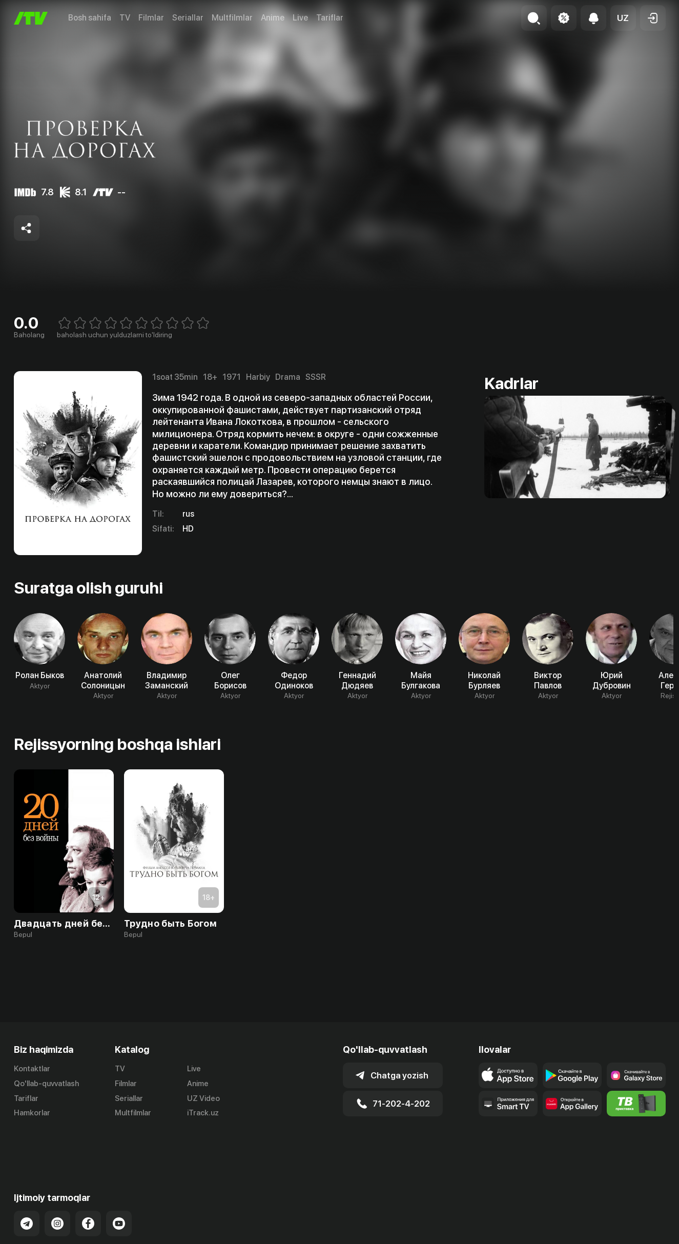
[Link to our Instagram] (57, 1187)
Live (300, 18)
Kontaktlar (32, 1068)
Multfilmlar (232, 18)
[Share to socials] (26, 228)
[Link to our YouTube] (119, 1187)
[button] (623, 18)
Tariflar (329, 18)
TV (124, 18)
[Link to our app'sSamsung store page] (636, 1075)
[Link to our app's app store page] (508, 1075)
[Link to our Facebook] (88, 1187)
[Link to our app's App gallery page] (572, 1103)
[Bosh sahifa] (31, 18)
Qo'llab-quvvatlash (46, 1083)
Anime (272, 18)
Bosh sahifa (89, 18)
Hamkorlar (32, 1112)
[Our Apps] (508, 1103)
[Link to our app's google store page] (572, 1075)
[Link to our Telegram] (26, 1187)
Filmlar (151, 18)
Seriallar (187, 18)
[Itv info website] (636, 1103)
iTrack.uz (203, 1112)
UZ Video (203, 1098)
